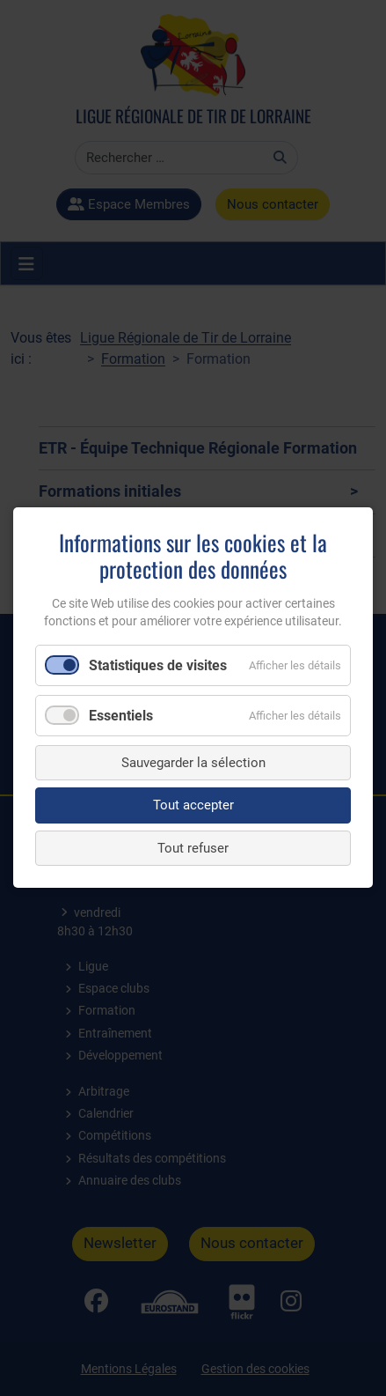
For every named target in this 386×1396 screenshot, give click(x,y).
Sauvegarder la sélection (193, 763)
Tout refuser (193, 848)
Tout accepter (193, 806)
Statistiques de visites (158, 665)
